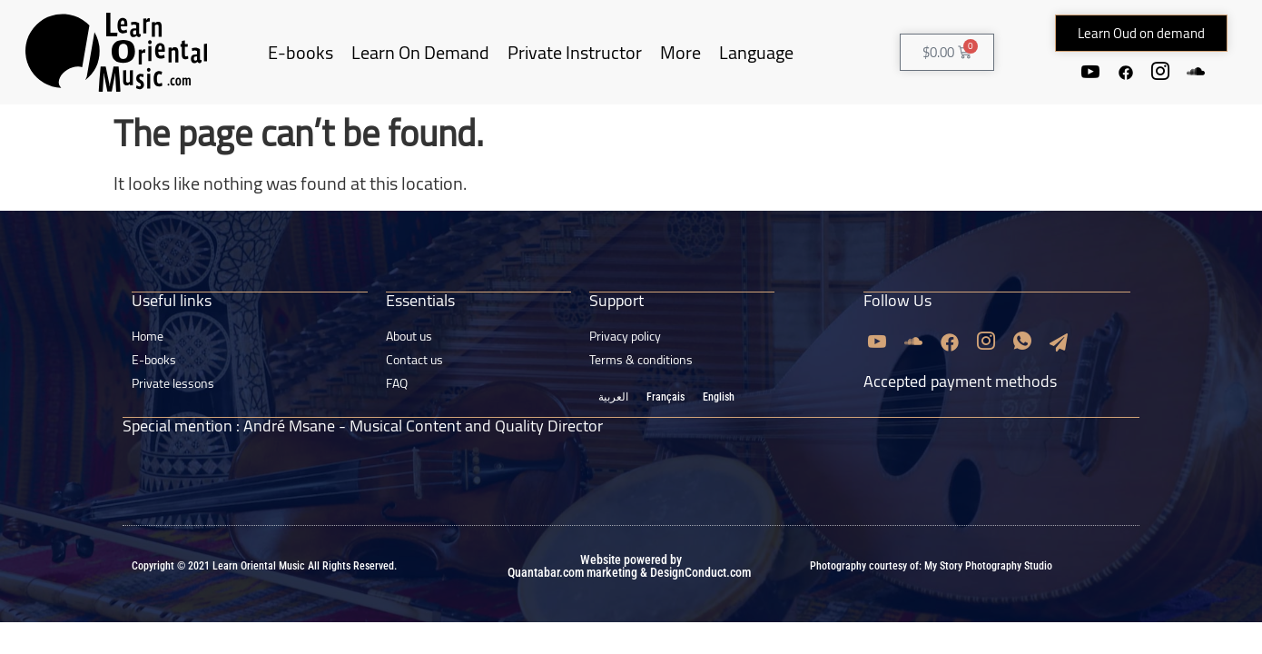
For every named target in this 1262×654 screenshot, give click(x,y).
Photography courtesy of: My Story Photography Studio (931, 564)
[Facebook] (1125, 71)
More (680, 52)
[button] (1141, 33)
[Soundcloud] (1197, 71)
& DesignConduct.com (694, 570)
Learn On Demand (420, 52)
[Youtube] (1088, 71)
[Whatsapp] (1022, 340)
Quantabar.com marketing (572, 570)
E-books (300, 52)
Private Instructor (575, 52)
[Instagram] (1161, 71)
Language (756, 52)
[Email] (1058, 340)
